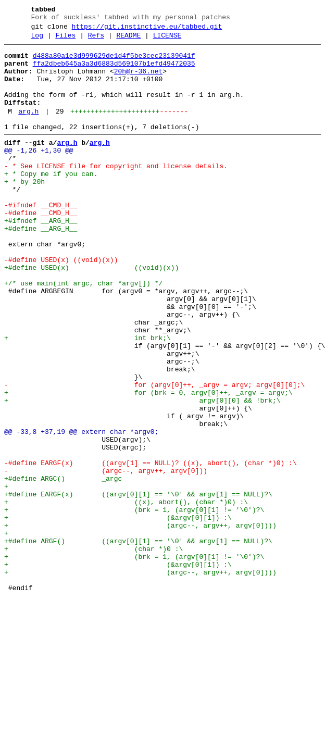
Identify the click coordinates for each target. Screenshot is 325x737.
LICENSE (167, 40)
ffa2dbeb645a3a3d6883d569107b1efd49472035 (114, 71)
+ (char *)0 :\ (93, 650)
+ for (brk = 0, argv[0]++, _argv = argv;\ (148, 463)
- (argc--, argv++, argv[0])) (105, 556)
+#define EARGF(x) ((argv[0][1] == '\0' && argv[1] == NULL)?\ (138, 585)
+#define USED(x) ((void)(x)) (91, 313)
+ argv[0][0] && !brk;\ (142, 472)
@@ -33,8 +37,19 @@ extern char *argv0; (81, 510)
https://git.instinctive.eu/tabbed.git (147, 29)
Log (37, 40)
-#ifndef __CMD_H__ (40, 238)
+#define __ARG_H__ (40, 266)
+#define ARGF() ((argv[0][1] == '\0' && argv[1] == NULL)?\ (138, 641)
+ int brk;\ (87, 397)
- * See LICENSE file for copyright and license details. (116, 191)
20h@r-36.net (138, 80)
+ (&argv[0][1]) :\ (118, 613)
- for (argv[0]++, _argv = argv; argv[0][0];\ (154, 453)
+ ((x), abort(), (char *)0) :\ (126, 594)
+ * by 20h (24, 210)
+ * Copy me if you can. (50, 200)
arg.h (28, 128)
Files (65, 40)
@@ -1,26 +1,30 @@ (38, 172)
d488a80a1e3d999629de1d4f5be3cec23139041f (114, 62)
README (128, 40)
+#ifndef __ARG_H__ (40, 256)
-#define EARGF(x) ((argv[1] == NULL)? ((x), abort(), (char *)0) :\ (150, 547)
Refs (96, 40)
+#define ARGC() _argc (63, 566)
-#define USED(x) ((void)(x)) (61, 303)
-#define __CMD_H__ (40, 247)
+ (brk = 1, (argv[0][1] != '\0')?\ (134, 603)
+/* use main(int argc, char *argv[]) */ (83, 331)
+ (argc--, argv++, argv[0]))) (140, 622)
